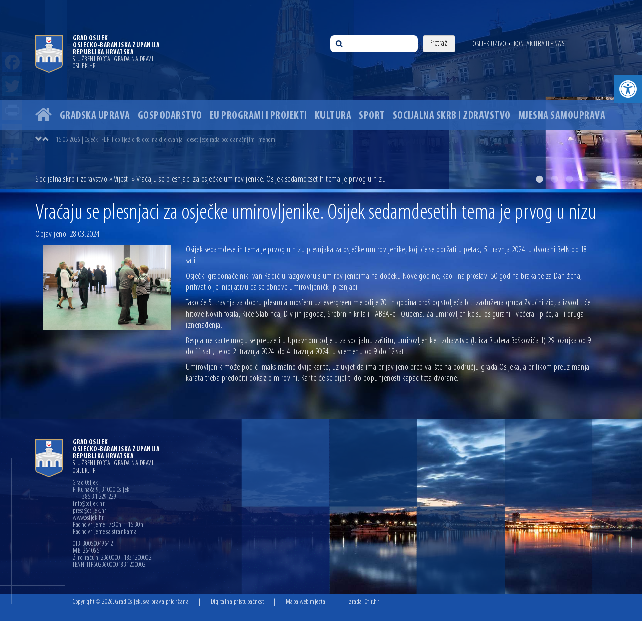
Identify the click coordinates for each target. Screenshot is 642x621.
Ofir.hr (372, 602)
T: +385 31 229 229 (94, 497)
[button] (628, 89)
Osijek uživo (489, 44)
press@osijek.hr (90, 511)
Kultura (333, 116)
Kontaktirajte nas (539, 44)
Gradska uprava (95, 116)
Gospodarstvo (170, 116)
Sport (372, 116)
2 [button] (554, 179)
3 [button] (569, 179)
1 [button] (539, 179)
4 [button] (584, 179)
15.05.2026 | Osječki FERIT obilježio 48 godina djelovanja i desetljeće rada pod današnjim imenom (165, 140)
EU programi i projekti (258, 116)
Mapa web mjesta (306, 602)
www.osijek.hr (88, 518)
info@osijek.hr (89, 504)
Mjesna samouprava (562, 116)
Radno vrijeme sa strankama (105, 532)
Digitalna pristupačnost (237, 602)
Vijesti (122, 179)
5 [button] (599, 179)
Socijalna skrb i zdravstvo (452, 116)
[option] (321, 94)
